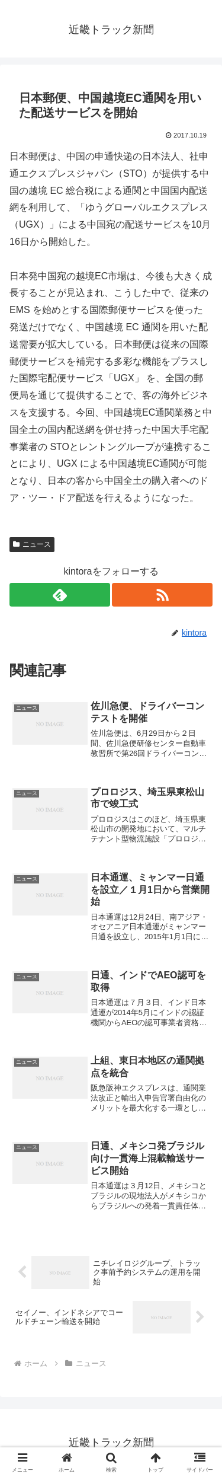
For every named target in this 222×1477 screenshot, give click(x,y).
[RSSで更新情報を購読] (162, 595)
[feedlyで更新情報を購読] (59, 595)
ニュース (32, 544)
